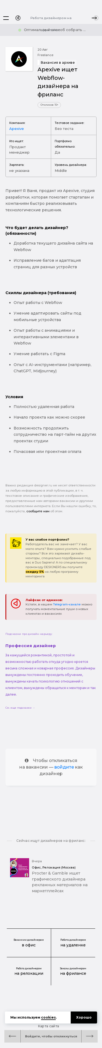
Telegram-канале (67, 604)
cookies (48, 1017)
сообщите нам (38, 511)
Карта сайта (48, 1026)
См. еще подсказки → (20, 707)
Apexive (16, 128)
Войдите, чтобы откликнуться (51, 1036)
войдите (64, 767)
